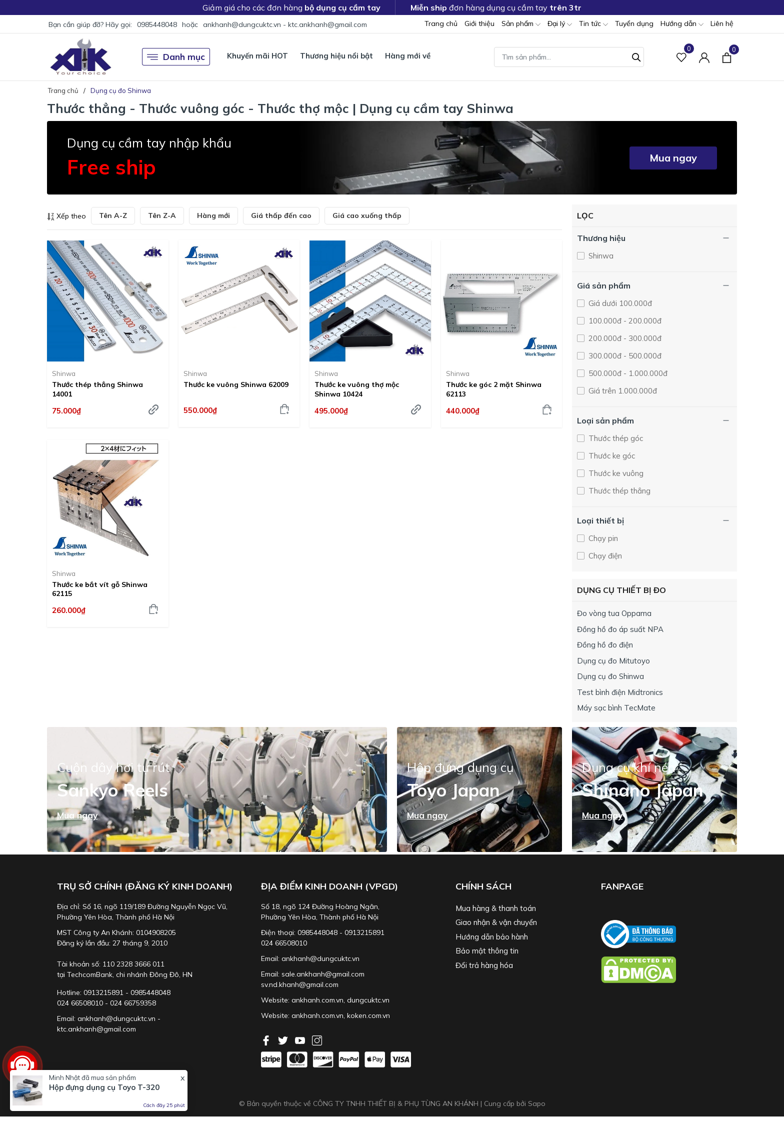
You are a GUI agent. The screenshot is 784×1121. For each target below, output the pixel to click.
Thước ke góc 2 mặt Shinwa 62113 (494, 389)
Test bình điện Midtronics (620, 692)
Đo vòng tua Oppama (614, 613)
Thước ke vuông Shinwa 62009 (236, 384)
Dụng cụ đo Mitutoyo (613, 661)
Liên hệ (722, 23)
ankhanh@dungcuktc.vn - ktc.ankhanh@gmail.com (285, 24)
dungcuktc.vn (368, 1000)
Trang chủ (441, 23)
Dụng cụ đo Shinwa (610, 676)
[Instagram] (317, 1039)
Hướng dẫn (682, 24)
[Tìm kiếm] (637, 56)
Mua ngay (673, 158)
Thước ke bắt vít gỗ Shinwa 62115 (100, 589)
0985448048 (157, 24)
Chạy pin (602, 538)
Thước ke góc (610, 455)
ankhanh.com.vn (318, 1000)
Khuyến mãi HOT (257, 55)
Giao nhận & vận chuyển (496, 922)
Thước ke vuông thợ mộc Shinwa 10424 (356, 389)
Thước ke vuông (615, 473)
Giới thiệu (479, 23)
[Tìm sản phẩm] (569, 57)
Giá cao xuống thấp (367, 215)
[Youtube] (301, 1039)
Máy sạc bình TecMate (616, 707)
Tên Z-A (162, 215)
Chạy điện (604, 555)
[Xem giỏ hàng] (727, 57)
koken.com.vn (368, 1015)
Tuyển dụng (634, 23)
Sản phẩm (521, 24)
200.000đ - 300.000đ (624, 338)
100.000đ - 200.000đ (624, 321)
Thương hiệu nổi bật (336, 55)
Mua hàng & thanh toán (496, 908)
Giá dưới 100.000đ (619, 303)
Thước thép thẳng (618, 491)
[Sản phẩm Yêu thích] (681, 56)
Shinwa (64, 374)
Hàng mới (213, 215)
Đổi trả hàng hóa (484, 965)
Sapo (537, 1103)
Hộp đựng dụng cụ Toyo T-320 (104, 1087)
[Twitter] (284, 1039)
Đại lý (560, 24)
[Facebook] (267, 1039)
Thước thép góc (614, 438)
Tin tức (593, 24)
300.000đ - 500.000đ (624, 355)
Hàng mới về (407, 55)
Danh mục (176, 57)
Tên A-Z (113, 215)
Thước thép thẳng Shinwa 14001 (97, 389)
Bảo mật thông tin (487, 951)
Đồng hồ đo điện (605, 645)
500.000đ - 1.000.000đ (627, 373)
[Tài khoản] (704, 56)
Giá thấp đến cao (281, 215)
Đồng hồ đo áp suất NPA (620, 629)
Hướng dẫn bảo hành (492, 937)
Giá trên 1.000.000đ (621, 391)
